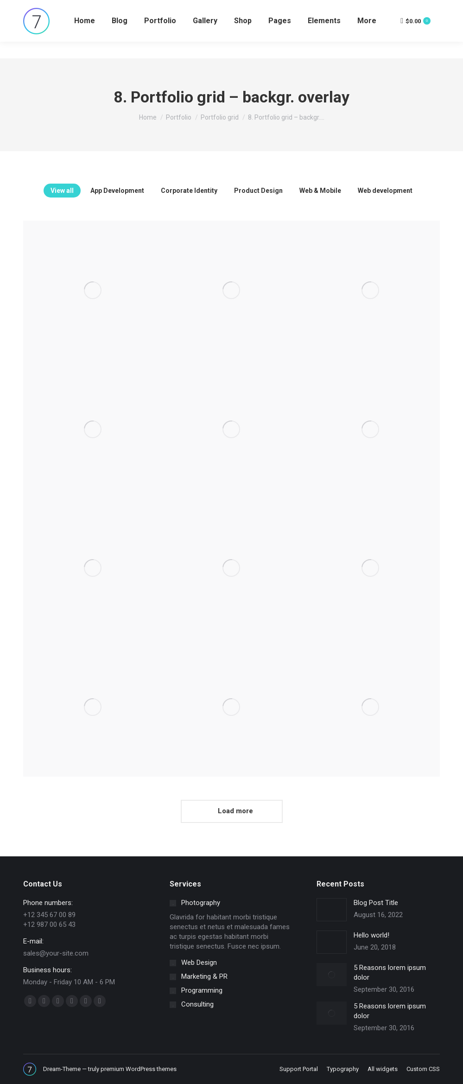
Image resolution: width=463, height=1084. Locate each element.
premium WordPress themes (139, 1068)
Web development (385, 190)
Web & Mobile (320, 190)
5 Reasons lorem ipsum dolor (390, 972)
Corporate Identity (189, 190)
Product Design (258, 190)
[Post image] (92, 290)
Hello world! (371, 935)
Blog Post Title (376, 903)
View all (62, 190)
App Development (117, 190)
